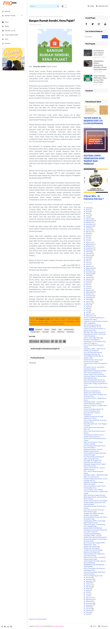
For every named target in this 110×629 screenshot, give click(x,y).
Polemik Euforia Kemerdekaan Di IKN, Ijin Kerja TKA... (94, 329)
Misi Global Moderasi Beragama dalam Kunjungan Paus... (94, 457)
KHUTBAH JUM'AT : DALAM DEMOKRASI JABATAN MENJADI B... (95, 536)
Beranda (31, 16)
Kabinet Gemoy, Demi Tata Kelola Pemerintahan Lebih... (94, 558)
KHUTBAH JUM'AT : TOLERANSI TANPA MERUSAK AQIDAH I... (94, 403)
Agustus (89, 219)
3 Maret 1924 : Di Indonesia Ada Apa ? (94, 197)
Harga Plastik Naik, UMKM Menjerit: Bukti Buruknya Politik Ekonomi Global (100, 79)
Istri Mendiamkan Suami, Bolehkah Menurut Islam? (99, 53)
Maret (88, 209)
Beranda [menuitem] (6, 11)
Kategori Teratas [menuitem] (8, 15)
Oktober (88, 222)
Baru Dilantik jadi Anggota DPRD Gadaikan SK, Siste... (94, 543)
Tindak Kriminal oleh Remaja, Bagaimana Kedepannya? (93, 551)
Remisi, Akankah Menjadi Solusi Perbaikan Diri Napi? (94, 318)
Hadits (5, 26)
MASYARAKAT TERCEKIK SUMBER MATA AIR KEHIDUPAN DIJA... (95, 371)
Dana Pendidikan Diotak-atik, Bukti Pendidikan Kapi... (95, 518)
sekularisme (60, 331)
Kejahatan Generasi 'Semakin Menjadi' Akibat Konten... (93, 450)
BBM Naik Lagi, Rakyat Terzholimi (94, 332)
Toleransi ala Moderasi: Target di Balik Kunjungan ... (94, 468)
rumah (53, 331)
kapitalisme (38, 329)
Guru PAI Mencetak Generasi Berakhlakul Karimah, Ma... (93, 353)
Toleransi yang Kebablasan (92, 533)
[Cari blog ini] (93, 36)
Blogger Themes (39, 626)
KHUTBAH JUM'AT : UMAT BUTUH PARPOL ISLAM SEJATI (94, 349)
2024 (88, 299)
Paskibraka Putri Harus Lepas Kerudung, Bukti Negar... (93, 360)
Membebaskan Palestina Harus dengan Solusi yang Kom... (94, 435)
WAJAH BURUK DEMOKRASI (93, 528)
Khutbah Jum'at (8, 30)
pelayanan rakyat (68, 329)
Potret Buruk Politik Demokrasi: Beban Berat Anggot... (94, 511)
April (87, 211)
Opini (5, 39)
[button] (64, 6)
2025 (87, 583)
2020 (88, 208)
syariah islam (38, 16)
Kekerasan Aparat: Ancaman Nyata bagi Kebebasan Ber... (95, 377)
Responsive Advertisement (38, 619)
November (89, 224)
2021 (87, 228)
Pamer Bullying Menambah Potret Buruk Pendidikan (94, 446)
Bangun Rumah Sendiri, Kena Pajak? (95, 501)
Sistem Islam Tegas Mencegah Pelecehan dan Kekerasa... (93, 338)
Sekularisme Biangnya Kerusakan (94, 382)
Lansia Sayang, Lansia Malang (93, 490)
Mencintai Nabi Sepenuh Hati (93, 576)
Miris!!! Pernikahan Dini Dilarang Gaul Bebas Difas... (94, 569)
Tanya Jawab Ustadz (10, 35)
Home (91, 6)
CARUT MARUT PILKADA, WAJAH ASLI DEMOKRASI (95, 562)
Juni (87, 215)
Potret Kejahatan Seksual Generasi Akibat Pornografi (95, 454)
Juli (87, 217)
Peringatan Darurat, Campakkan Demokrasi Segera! (94, 368)
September (89, 220)
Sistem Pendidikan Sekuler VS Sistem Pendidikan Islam (93, 410)
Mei (87, 213)
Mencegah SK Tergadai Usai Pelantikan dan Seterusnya (93, 461)
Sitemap (6, 43)
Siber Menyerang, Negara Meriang (94, 495)
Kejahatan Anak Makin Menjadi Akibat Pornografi (93, 483)
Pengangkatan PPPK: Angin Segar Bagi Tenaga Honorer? (94, 521)
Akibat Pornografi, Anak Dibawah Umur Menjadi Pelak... (94, 525)
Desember (89, 226)
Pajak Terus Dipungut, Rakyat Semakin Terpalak (93, 443)
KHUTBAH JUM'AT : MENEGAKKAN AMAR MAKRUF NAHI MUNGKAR (94, 159)
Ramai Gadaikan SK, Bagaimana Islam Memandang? (94, 554)
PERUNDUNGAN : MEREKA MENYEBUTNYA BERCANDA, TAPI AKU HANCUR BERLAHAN (100, 65)
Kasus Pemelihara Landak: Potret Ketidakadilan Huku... (94, 487)
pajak (60, 329)
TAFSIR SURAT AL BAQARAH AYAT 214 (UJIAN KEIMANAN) (93, 120)
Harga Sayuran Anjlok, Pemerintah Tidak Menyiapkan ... (95, 335)
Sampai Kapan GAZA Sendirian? (94, 374)
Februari (89, 231)
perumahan (45, 331)
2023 (87, 275)
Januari (88, 230)
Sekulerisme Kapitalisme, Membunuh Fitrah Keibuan (92, 392)
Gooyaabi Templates (58, 626)
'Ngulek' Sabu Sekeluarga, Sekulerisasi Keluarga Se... (92, 547)
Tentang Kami (102, 6)
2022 (88, 252)
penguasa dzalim (35, 331)
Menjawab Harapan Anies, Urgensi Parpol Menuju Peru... (95, 465)
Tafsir (5, 22)
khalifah (47, 329)
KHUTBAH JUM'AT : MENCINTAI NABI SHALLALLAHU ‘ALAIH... (96, 476)
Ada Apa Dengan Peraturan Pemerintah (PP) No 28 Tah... (93, 326)
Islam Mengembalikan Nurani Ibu (94, 380)
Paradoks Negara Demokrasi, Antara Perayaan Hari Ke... (95, 479)
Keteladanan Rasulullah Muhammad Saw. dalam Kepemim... (95, 531)
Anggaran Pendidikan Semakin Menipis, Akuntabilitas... (94, 514)
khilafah (54, 329)
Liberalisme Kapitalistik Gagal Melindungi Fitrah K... (93, 417)
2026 (87, 607)
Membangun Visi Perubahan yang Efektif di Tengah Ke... (94, 342)
